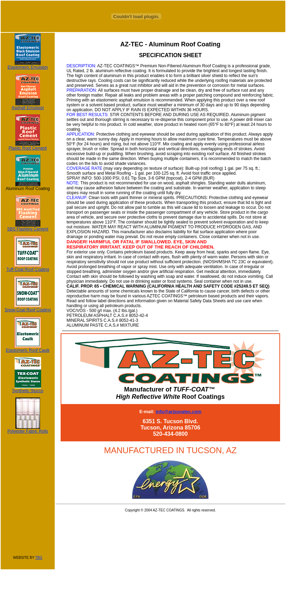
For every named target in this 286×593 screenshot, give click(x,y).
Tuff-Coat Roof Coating (27, 267)
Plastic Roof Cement (28, 146)
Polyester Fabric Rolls (27, 429)
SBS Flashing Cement (27, 227)
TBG (38, 558)
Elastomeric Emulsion (28, 65)
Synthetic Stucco (27, 389)
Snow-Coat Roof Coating (28, 308)
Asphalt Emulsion (27, 105)
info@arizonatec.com (178, 411)
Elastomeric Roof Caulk (27, 348)
